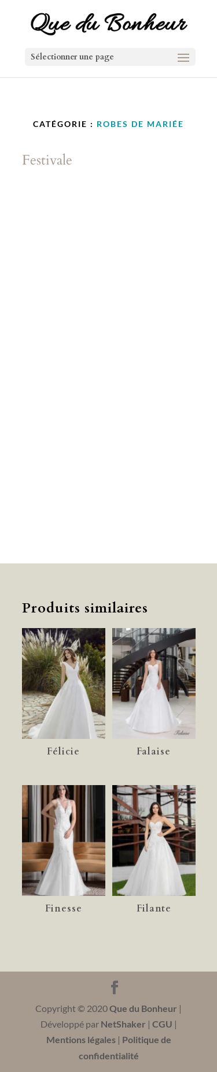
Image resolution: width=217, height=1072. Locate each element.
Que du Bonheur (143, 1008)
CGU (162, 1023)
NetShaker (123, 1023)
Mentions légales (81, 1039)
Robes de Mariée (140, 124)
